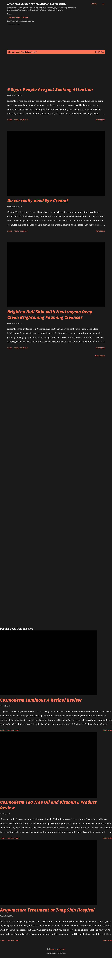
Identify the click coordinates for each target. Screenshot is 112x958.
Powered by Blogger (56, 949)
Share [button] (9, 120)
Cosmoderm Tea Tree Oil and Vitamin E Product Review (48, 805)
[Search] (94, 4)
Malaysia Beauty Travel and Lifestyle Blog (36, 4)
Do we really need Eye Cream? (37, 200)
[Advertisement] (55, 72)
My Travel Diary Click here (18, 17)
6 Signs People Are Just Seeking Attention (50, 89)
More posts (100, 356)
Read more (100, 120)
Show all (99, 52)
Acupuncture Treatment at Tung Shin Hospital (47, 910)
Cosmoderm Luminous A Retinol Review (41, 700)
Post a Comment (21, 120)
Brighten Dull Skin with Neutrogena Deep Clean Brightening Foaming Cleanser (49, 314)
